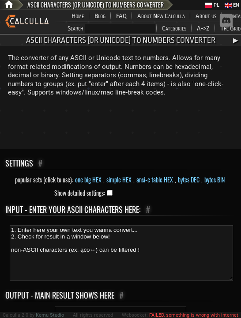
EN (232, 5)
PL (212, 5)
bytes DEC (189, 179)
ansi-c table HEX (154, 179)
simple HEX (119, 179)
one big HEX (88, 179)
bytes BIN (214, 179)
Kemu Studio (50, 315)
